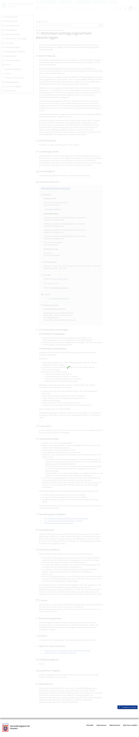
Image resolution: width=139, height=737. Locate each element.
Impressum (101, 725)
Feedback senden (127, 707)
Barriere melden (130, 725)
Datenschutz (114, 725)
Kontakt (90, 725)
